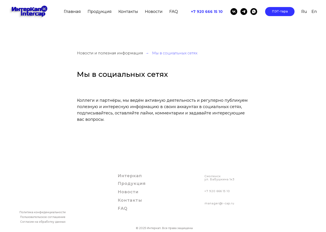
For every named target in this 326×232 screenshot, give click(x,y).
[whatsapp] (253, 11)
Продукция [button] (100, 11)
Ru (304, 11)
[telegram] (243, 11)
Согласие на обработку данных (42, 221)
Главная (72, 11)
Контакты (128, 11)
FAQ (173, 11)
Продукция (132, 183)
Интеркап (130, 175)
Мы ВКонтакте (92, 132)
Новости (154, 11)
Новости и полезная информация (110, 53)
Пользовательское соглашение (42, 217)
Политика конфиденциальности (42, 212)
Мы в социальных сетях (174, 53)
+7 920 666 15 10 (217, 191)
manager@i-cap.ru (219, 203)
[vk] (233, 11)
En (314, 11)
